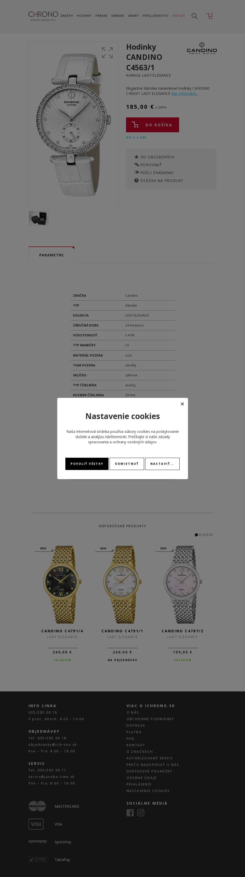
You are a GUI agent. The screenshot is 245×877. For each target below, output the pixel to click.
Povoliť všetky (87, 464)
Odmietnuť (127, 464)
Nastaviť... (162, 464)
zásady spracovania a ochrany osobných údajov (129, 439)
